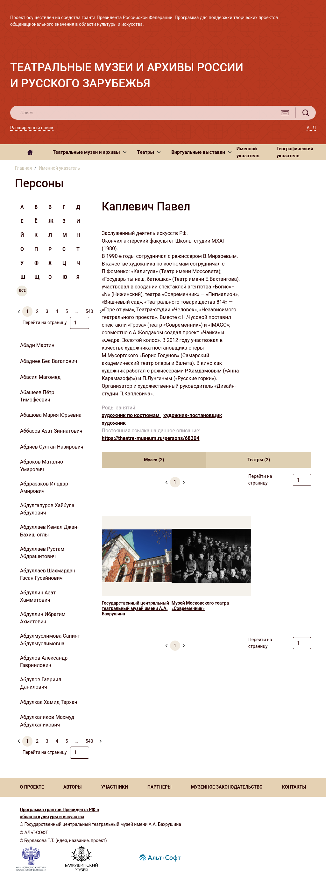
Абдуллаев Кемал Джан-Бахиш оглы (49, 530)
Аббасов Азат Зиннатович (51, 431)
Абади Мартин (37, 345)
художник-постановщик (192, 415)
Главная (23, 168)
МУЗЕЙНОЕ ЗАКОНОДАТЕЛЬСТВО (227, 787)
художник (114, 423)
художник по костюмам (131, 415)
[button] (89, 152)
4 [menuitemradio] (57, 311)
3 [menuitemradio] (47, 311)
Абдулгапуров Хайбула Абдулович (47, 509)
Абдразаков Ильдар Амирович (44, 487)
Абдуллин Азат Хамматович (38, 596)
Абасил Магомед (40, 377)
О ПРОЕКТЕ (32, 787)
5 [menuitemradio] (67, 311)
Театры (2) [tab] (258, 459)
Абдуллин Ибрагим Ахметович (43, 618)
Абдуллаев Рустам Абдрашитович (42, 552)
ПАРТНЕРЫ (159, 787)
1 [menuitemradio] (27, 311)
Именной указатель (248, 152)
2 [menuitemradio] (37, 311)
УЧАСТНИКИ (114, 787)
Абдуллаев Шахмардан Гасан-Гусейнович (47, 574)
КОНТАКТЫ (294, 787)
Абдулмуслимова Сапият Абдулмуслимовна (50, 639)
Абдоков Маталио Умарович (41, 465)
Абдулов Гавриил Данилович (40, 683)
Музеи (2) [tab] (154, 459)
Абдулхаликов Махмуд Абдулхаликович (47, 720)
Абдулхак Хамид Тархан (48, 702)
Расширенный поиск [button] (31, 127)
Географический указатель (295, 152)
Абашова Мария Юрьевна (51, 415)
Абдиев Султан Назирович (51, 447)
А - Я (311, 127)
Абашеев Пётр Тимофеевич (37, 396)
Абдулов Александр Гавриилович (43, 661)
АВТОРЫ (72, 787)
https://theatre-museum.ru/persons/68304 (151, 438)
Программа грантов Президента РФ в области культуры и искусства (59, 813)
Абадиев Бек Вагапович (48, 361)
